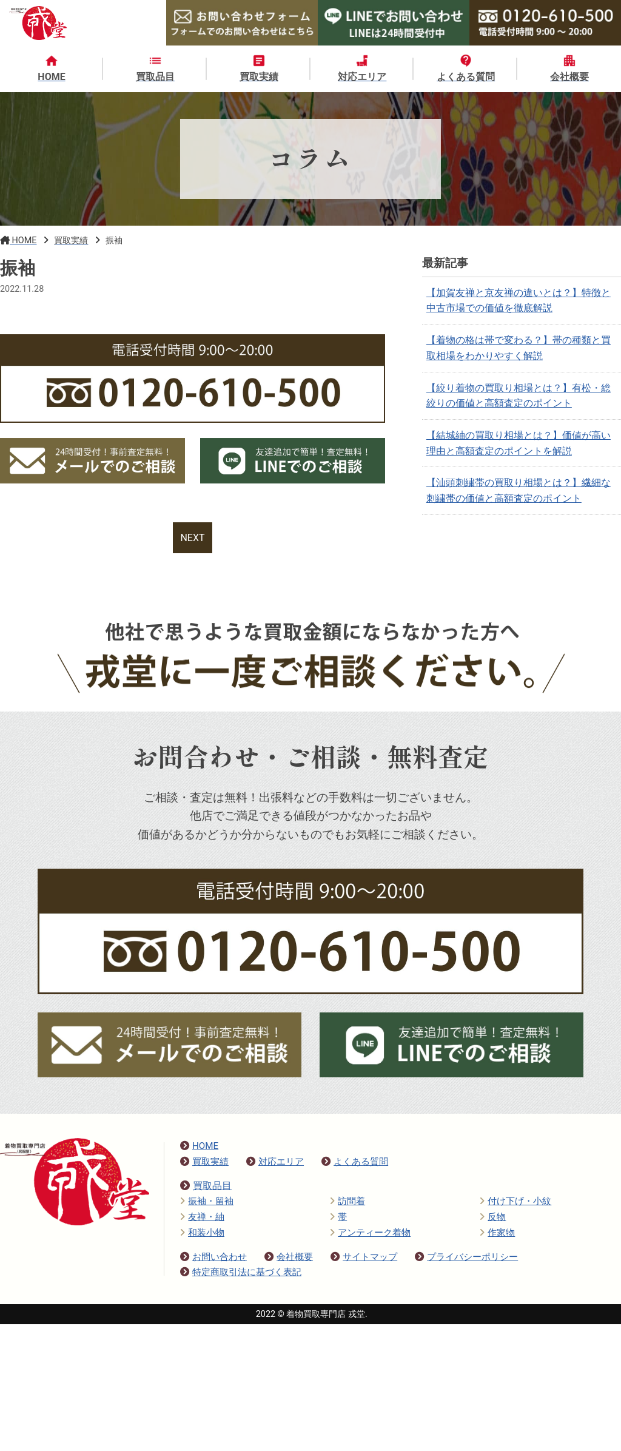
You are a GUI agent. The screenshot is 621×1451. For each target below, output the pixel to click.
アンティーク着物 (370, 1232)
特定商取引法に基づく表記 (240, 1272)
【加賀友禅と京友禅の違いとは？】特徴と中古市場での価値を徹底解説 (518, 300)
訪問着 (347, 1201)
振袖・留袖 (206, 1201)
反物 (493, 1216)
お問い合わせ (213, 1256)
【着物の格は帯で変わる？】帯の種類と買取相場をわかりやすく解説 (518, 348)
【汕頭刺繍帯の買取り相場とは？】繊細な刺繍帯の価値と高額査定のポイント (518, 490)
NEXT (192, 538)
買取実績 (204, 1161)
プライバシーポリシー (466, 1256)
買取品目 (206, 1185)
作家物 (497, 1232)
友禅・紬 (202, 1216)
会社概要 (288, 1256)
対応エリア (275, 1161)
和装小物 (202, 1232)
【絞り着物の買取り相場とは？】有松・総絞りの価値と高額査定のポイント (518, 395)
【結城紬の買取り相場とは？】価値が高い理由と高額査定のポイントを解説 (518, 443)
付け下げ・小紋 (515, 1201)
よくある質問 (354, 1161)
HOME (199, 1145)
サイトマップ (364, 1256)
